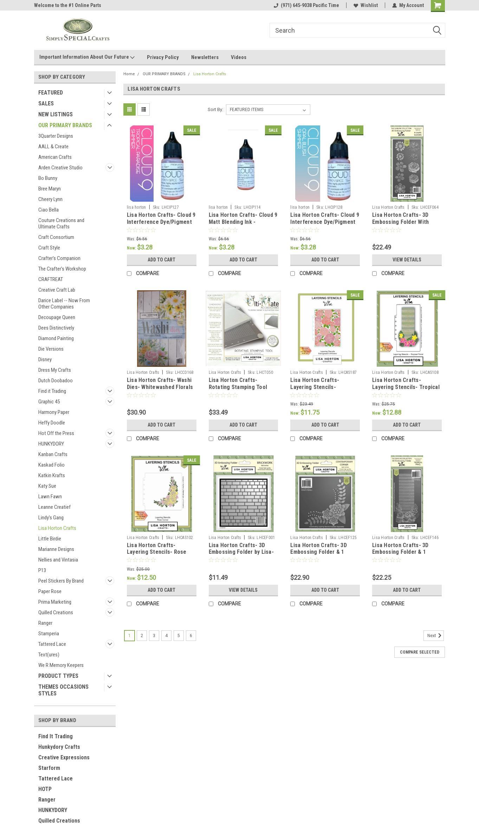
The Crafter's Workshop (62, 269)
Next (435, 635)
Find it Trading (52, 391)
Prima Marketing (54, 602)
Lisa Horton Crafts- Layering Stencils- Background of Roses (317, 387)
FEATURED (50, 92)
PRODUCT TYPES (58, 676)
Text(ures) (48, 654)
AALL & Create (53, 146)
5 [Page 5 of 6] (178, 635)
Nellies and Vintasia (58, 560)
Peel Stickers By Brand (61, 581)
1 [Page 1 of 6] (129, 635)
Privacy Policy (163, 57)
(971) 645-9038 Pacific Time (306, 5)
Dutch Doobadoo (55, 380)
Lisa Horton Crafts (57, 528)
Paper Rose (50, 591)
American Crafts (55, 157)
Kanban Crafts (52, 454)
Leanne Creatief (54, 507)
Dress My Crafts (54, 370)
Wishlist (366, 5)
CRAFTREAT (50, 279)
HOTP (45, 789)
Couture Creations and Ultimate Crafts (61, 223)
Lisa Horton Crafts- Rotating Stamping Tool (238, 383)
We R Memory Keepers (61, 665)
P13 (42, 570)
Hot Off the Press (56, 433)
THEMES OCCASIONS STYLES (63, 690)
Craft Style (49, 248)
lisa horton (136, 207)
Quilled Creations (55, 612)
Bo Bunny (47, 178)
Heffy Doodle (51, 423)
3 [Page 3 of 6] (154, 635)
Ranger (45, 623)
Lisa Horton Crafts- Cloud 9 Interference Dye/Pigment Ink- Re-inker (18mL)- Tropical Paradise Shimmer (161, 225)
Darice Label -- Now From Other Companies (64, 303)
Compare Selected (419, 652)
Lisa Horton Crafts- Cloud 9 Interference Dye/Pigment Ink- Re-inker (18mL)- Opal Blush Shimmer (324, 225)
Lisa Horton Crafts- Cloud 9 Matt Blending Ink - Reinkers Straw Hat (243, 222)
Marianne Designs (56, 549)
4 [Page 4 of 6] (166, 635)
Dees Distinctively (56, 328)
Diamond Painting (56, 338)
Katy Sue (47, 486)
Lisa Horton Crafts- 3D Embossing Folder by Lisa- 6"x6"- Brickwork (241, 552)
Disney (45, 359)
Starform (49, 768)
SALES (46, 103)
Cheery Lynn (50, 199)
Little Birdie (49, 539)
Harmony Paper (53, 412)
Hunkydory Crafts (59, 747)
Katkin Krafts (51, 475)
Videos (238, 57)
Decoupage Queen (56, 317)
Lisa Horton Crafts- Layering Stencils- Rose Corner (157, 552)
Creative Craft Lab (56, 290)
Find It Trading (55, 736)
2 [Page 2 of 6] (142, 635)
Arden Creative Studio (60, 167)
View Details (407, 259)
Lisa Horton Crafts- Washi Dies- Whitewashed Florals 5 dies (160, 387)
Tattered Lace (52, 644)
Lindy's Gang (51, 517)
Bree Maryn (49, 189)
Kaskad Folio (51, 465)
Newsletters (205, 57)
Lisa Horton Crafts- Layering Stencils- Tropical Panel (406, 387)
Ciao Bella (48, 210)
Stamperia (48, 633)
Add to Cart (161, 259)
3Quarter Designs (55, 136)
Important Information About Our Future (87, 57)
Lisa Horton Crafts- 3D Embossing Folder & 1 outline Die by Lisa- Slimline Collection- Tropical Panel (406, 555)
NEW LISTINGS (55, 114)
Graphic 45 (49, 401)
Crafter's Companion (59, 258)
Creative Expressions (64, 757)
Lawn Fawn (50, 496)
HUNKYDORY (51, 444)
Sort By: (215, 109)
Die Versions (51, 349)
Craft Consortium (56, 237)
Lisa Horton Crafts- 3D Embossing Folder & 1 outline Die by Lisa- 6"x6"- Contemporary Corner (322, 555)
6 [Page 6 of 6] (191, 635)
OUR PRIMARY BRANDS (65, 125)
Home (129, 74)
